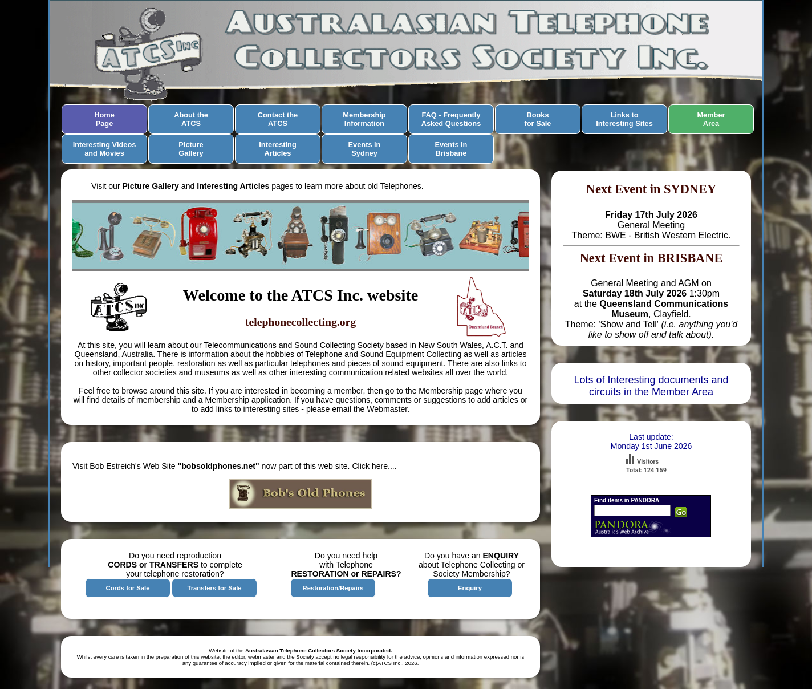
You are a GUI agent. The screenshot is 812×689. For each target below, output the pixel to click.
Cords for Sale (128, 588)
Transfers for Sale (214, 588)
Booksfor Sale (538, 119)
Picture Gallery (190, 148)
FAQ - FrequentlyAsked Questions (451, 119)
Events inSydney (364, 148)
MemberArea (711, 119)
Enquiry (470, 588)
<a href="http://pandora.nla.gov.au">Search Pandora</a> (651, 523)
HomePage (104, 119)
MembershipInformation (364, 119)
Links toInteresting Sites (624, 119)
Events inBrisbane (451, 148)
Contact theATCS (278, 119)
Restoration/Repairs (333, 588)
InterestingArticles (277, 148)
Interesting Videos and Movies (104, 148)
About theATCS (191, 119)
